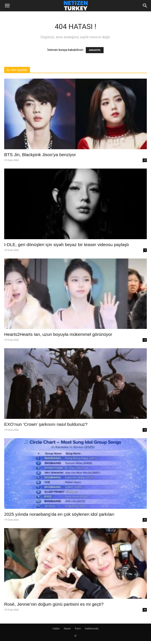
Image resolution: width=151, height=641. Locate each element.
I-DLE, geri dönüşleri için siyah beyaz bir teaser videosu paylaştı (66, 244)
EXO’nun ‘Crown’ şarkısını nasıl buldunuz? (45, 424)
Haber (56, 628)
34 (145, 609)
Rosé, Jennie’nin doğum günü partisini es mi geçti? (54, 604)
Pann (78, 628)
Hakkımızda (91, 628)
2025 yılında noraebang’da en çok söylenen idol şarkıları (59, 514)
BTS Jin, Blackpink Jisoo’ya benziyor (40, 154)
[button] (7, 5)
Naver (67, 628)
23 (145, 160)
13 (145, 339)
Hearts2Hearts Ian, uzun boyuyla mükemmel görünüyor (58, 334)
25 (145, 519)
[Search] (145, 5)
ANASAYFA (94, 50)
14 (145, 429)
